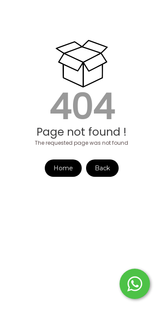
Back (102, 168)
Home (63, 168)
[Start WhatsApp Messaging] (135, 283)
